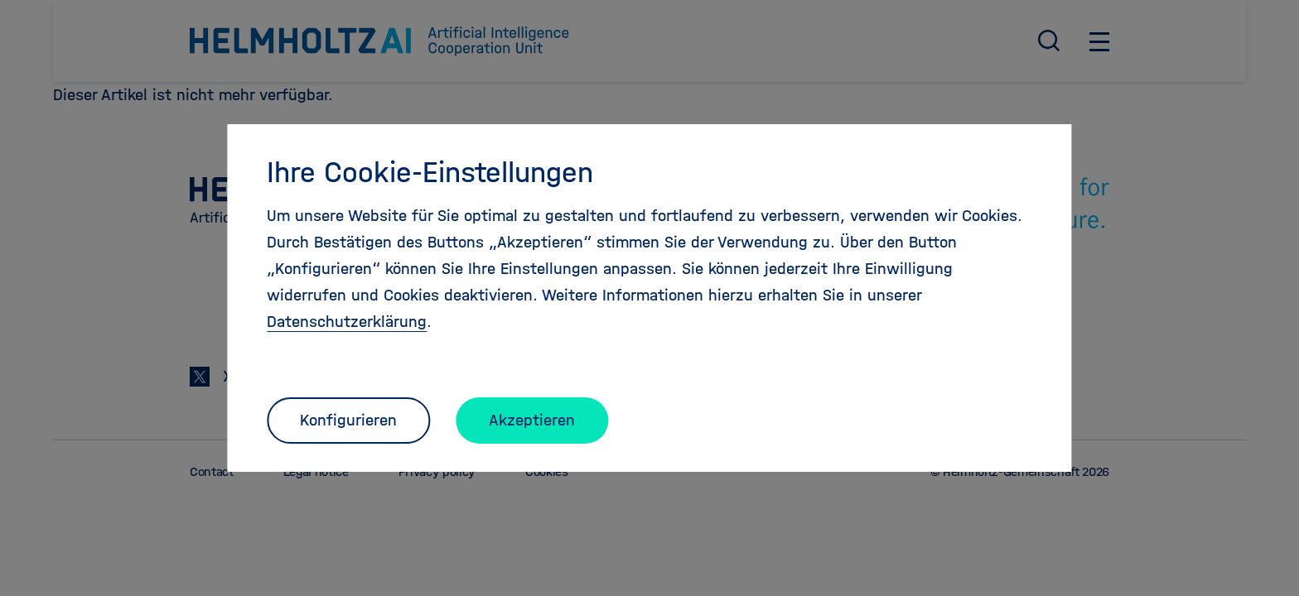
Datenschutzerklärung (347, 321)
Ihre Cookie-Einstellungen (430, 172)
